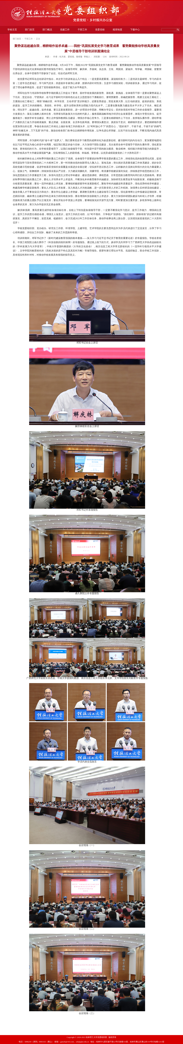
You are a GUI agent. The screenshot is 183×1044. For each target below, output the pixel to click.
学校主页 (12, 29)
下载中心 (135, 29)
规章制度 (117, 29)
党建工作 (65, 29)
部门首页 (29, 29)
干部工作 (82, 29)
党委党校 (100, 29)
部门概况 (47, 29)
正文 (38, 39)
